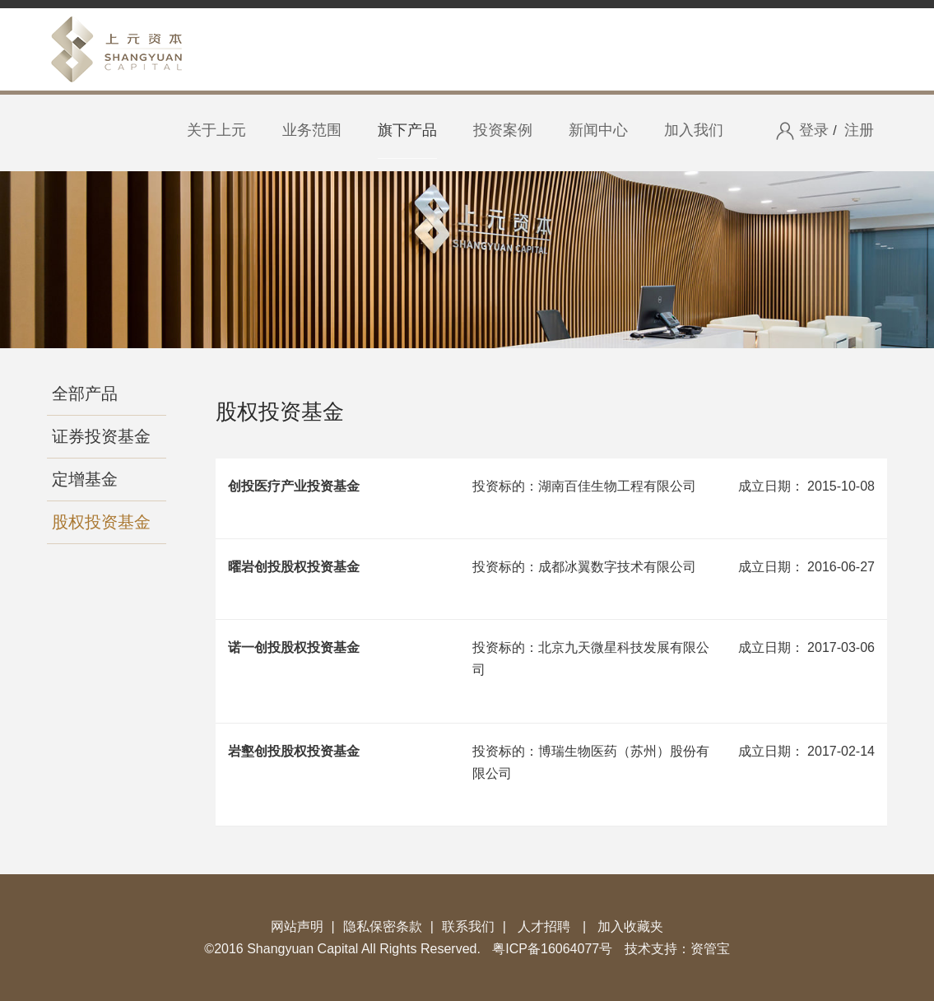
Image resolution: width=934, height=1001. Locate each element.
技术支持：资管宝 (677, 949)
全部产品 (85, 393)
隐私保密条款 (382, 926)
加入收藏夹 (630, 926)
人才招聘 (544, 926)
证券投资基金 (101, 436)
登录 (802, 131)
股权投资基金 (101, 522)
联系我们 (468, 926)
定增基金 (85, 479)
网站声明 (297, 926)
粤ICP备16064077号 (552, 949)
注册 (859, 130)
